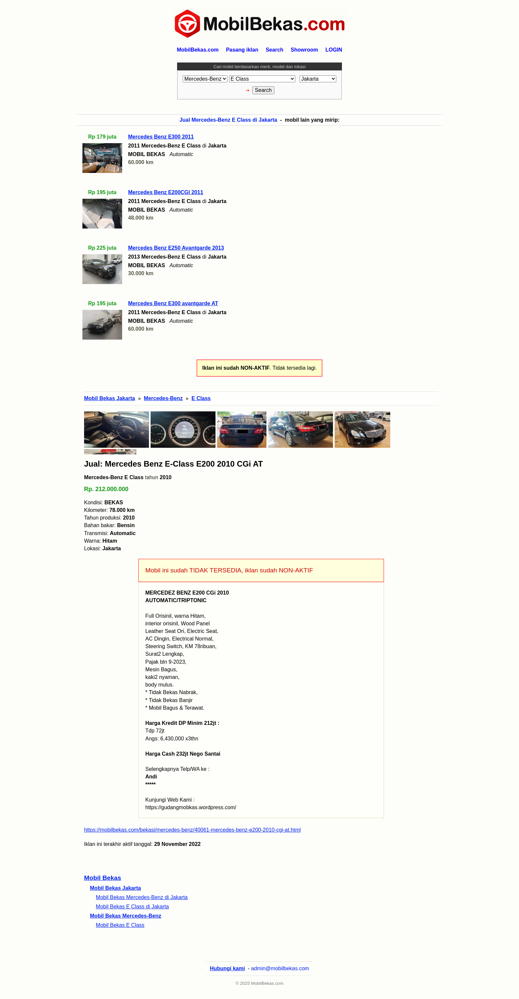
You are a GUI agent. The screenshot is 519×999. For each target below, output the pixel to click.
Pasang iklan (242, 50)
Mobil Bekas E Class (120, 925)
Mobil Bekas (102, 877)
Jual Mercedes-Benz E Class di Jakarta (228, 120)
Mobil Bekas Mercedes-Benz (125, 916)
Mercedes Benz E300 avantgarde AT (173, 303)
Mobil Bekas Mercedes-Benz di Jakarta (142, 897)
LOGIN (333, 50)
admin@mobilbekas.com (280, 968)
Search (274, 50)
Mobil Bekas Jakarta (115, 888)
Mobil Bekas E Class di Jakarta (132, 906)
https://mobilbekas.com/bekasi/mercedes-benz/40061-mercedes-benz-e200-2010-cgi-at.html (192, 830)
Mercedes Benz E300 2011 (161, 137)
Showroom (304, 50)
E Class (201, 398)
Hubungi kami (227, 968)
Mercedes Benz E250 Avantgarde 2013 (176, 248)
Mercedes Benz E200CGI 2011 (165, 192)
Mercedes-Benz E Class (114, 477)
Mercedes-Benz (163, 398)
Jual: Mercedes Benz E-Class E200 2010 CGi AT (173, 463)
